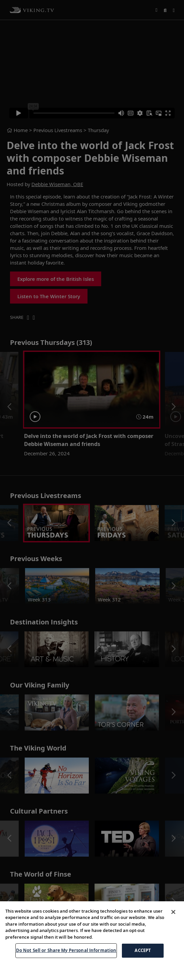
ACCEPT (143, 951)
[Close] (173, 912)
